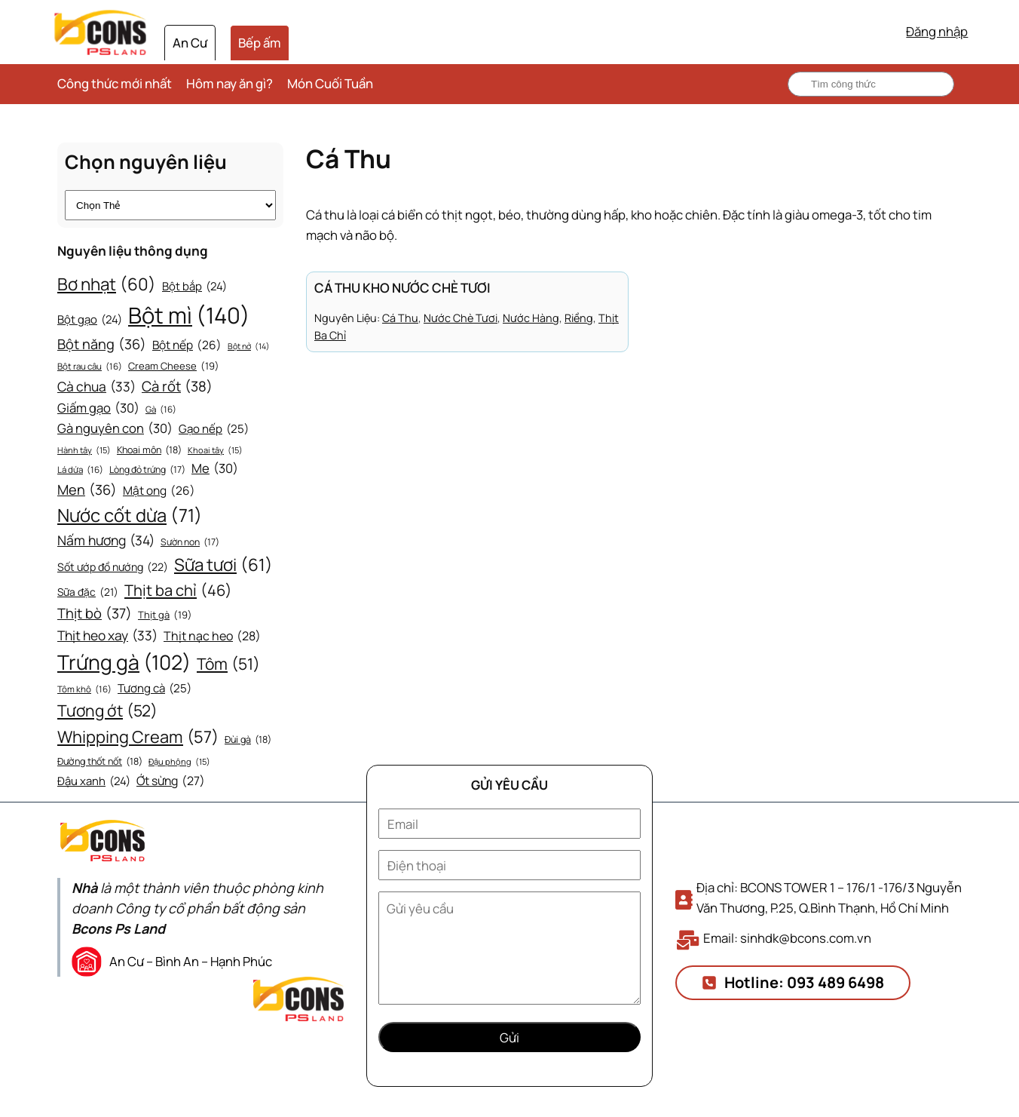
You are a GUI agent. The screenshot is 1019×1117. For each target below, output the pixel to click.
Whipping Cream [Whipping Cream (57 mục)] (138, 737)
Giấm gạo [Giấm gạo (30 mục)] (98, 408)
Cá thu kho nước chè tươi (402, 288)
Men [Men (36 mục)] (87, 490)
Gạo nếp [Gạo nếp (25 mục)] (214, 429)
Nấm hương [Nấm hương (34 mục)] (106, 540)
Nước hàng (531, 318)
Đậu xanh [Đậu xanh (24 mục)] (93, 781)
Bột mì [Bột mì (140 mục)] (189, 315)
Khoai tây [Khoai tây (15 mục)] (215, 450)
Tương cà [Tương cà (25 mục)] (154, 689)
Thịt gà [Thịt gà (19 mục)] (165, 615)
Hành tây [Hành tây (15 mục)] (84, 450)
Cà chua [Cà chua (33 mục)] (96, 386)
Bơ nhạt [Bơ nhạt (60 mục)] (106, 284)
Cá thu (400, 318)
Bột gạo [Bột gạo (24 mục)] (89, 320)
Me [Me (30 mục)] (214, 469)
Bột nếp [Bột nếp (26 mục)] (187, 345)
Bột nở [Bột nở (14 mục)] (249, 346)
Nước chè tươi (460, 318)
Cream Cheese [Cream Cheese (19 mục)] (173, 366)
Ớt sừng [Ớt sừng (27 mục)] (170, 781)
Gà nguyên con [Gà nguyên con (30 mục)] (115, 429)
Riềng (579, 318)
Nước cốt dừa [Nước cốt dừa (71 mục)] (129, 515)
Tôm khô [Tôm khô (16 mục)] (84, 690)
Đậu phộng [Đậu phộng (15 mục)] (179, 762)
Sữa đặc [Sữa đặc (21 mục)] (87, 592)
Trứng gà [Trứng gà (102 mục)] (124, 662)
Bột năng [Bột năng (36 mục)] (101, 344)
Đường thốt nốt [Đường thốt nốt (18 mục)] (99, 761)
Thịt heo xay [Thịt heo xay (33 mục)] (107, 635)
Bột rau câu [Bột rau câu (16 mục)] (89, 367)
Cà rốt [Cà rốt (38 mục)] (177, 387)
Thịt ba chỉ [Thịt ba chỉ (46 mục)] (178, 590)
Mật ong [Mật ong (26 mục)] (159, 491)
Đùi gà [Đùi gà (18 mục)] (248, 739)
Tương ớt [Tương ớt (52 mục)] (107, 711)
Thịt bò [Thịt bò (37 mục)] (94, 613)
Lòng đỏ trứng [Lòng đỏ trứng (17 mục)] (147, 469)
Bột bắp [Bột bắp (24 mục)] (194, 287)
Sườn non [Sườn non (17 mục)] (190, 542)
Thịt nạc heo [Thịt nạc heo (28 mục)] (212, 636)
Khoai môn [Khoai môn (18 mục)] (149, 450)
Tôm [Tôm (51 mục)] (228, 664)
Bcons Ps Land (118, 928)
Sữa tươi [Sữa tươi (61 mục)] (223, 564)
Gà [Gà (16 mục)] (160, 410)
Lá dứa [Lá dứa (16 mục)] (80, 470)
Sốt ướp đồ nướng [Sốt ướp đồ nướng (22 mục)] (112, 567)
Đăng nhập (937, 31)
